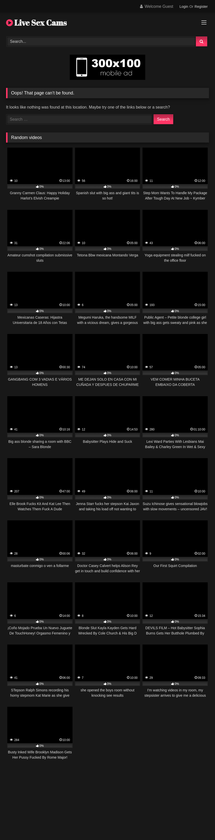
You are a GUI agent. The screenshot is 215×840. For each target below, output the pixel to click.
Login (184, 7)
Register (201, 7)
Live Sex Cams (36, 22)
